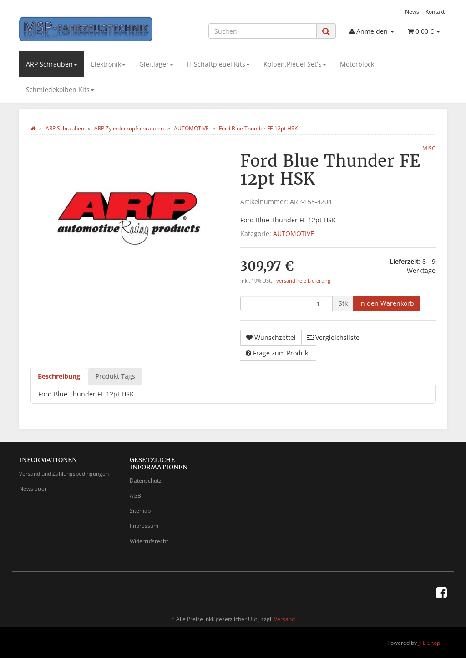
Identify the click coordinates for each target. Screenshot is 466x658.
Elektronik (108, 64)
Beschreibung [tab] (59, 376)
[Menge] (286, 303)
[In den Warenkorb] (386, 303)
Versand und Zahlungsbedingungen (64, 474)
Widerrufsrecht (149, 541)
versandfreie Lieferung (303, 281)
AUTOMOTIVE (293, 233)
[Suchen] (262, 31)
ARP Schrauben (51, 64)
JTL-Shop (429, 643)
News (412, 11)
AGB (135, 495)
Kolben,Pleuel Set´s (294, 64)
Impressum (144, 525)
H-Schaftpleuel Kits (218, 64)
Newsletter (33, 489)
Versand (284, 619)
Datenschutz (146, 480)
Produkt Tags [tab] (115, 376)
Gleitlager (156, 64)
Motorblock (357, 64)
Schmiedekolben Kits (60, 89)
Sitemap (140, 510)
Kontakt (435, 11)
